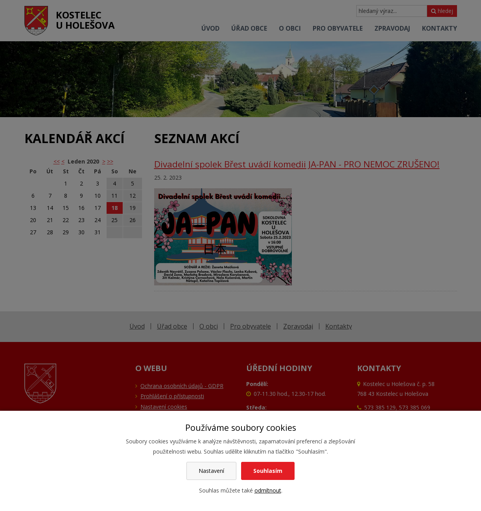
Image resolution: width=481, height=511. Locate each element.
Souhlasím (267, 470)
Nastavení (211, 470)
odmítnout (267, 490)
